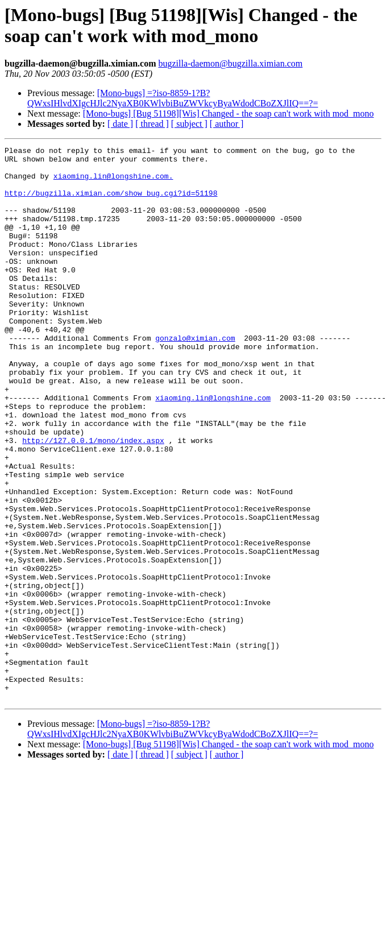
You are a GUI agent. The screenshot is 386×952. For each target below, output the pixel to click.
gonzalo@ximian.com (195, 377)
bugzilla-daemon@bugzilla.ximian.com (230, 63)
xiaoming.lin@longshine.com (213, 449)
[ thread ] (152, 124)
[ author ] (227, 124)
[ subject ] (189, 124)
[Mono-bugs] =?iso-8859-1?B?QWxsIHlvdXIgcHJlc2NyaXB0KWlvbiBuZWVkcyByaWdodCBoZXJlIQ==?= (172, 98)
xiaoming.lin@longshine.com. (113, 182)
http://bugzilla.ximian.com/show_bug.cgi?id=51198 (111, 203)
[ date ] (120, 124)
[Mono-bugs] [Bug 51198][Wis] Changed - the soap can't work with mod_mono (228, 113)
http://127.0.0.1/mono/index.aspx (93, 500)
